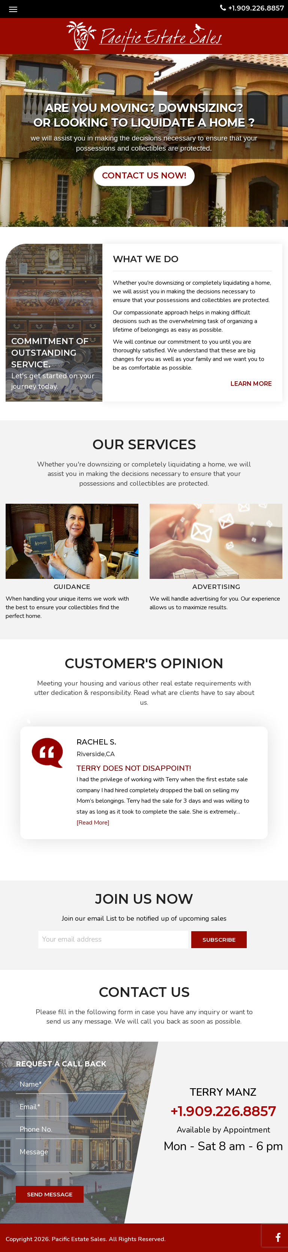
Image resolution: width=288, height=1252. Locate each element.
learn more (251, 383)
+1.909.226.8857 (252, 8)
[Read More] (93, 823)
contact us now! (144, 176)
